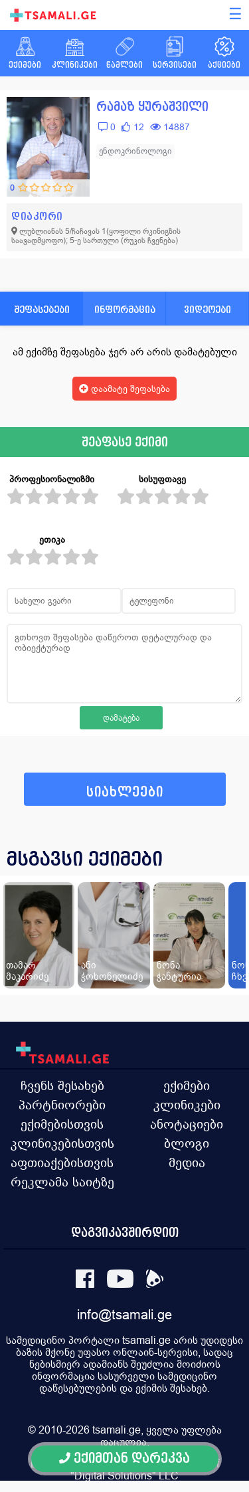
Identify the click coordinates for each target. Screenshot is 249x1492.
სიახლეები (124, 792)
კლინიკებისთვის (62, 1143)
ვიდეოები (207, 309)
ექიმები (186, 1085)
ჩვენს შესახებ (62, 1085)
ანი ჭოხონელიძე (112, 970)
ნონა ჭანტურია (179, 970)
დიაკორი (37, 216)
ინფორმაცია (124, 309)
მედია (187, 1162)
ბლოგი (186, 1143)
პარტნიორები (62, 1104)
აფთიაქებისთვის (62, 1162)
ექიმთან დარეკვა (124, 1458)
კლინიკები (186, 1104)
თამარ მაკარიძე (27, 970)
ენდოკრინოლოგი (135, 151)
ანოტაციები (186, 1124)
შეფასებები (42, 309)
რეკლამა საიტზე (62, 1181)
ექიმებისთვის (62, 1124)
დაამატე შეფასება (124, 388)
